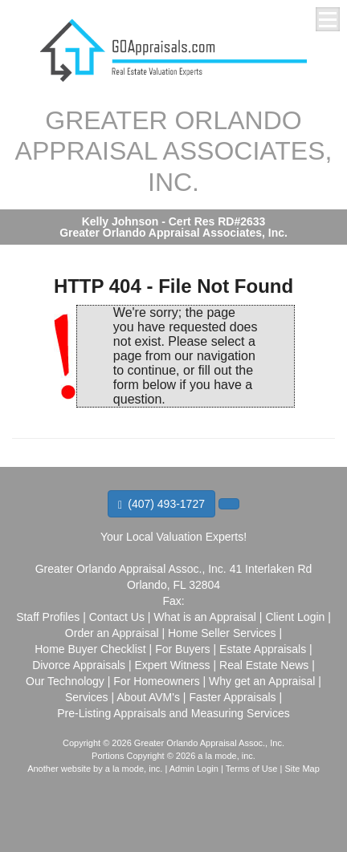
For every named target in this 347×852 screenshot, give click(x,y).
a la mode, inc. (134, 768)
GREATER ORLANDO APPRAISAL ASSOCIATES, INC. (174, 151)
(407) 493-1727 (161, 504)
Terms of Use (252, 768)
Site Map (301, 768)
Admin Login (193, 768)
